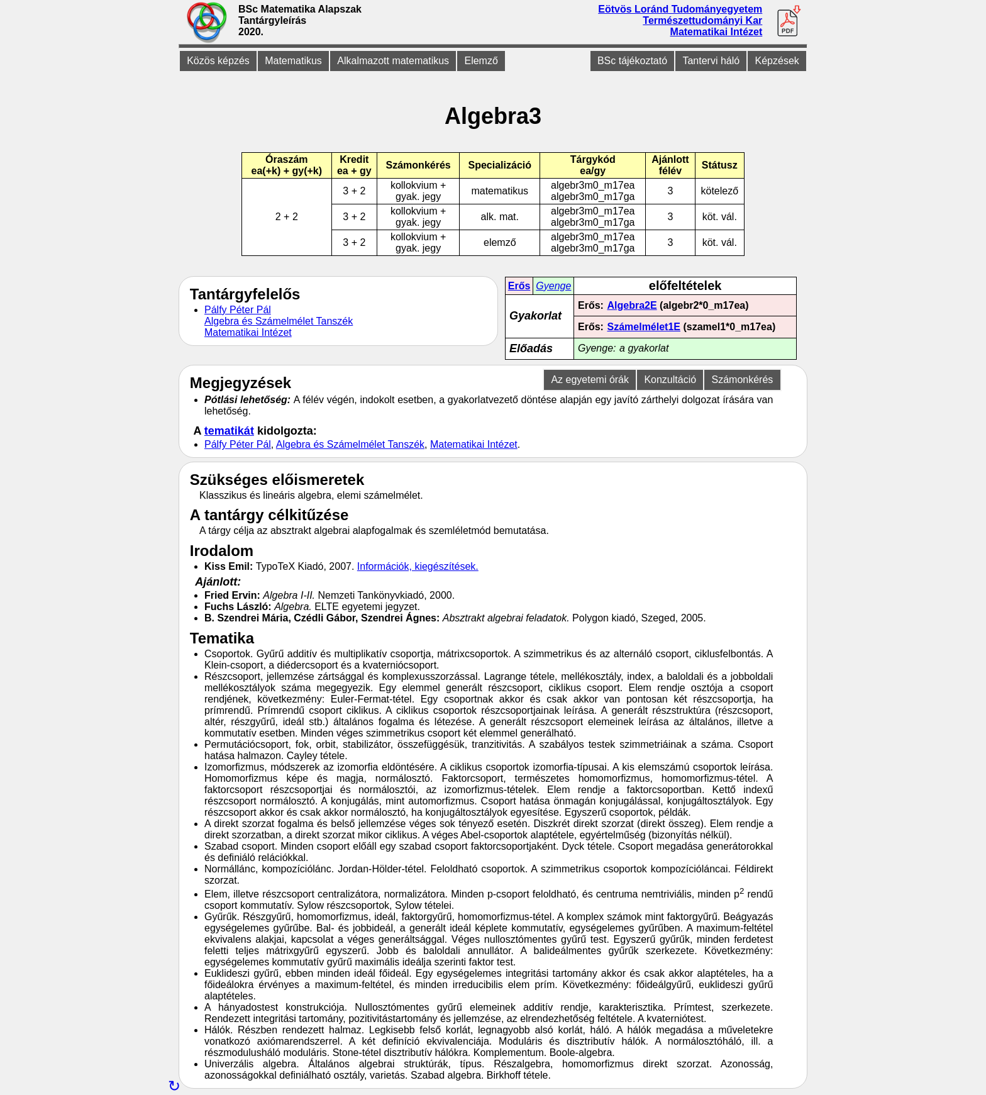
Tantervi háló (711, 60)
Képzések (777, 60)
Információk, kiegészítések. (418, 566)
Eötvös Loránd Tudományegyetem (680, 9)
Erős (519, 286)
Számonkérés (742, 379)
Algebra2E (632, 305)
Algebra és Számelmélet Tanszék (278, 321)
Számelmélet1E (644, 326)
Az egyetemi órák (590, 379)
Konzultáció (670, 379)
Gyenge (553, 286)
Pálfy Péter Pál (237, 309)
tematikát (229, 431)
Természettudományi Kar (702, 20)
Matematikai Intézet (716, 31)
